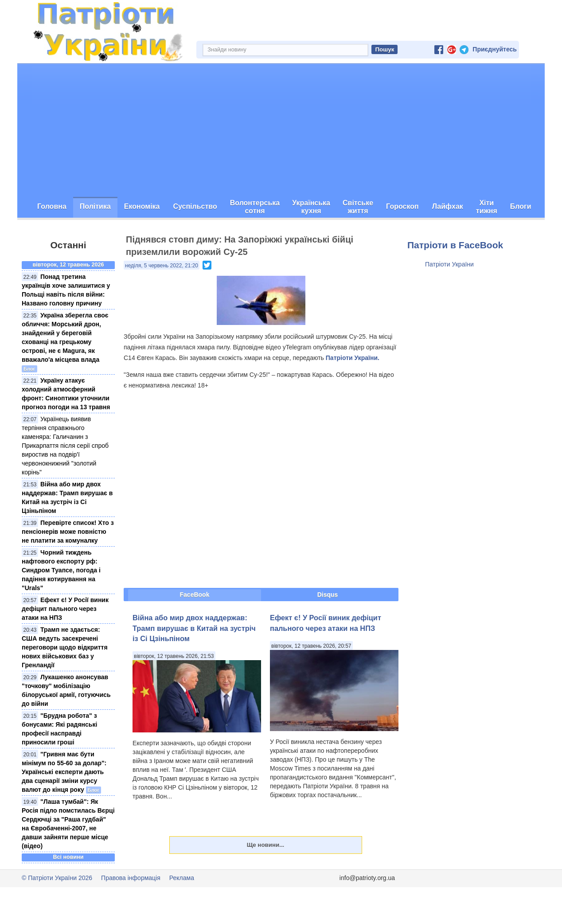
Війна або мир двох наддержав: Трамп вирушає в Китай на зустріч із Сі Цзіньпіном (194, 628)
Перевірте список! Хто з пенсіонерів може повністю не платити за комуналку (68, 531)
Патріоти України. (352, 357)
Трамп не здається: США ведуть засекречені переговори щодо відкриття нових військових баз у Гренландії (65, 647)
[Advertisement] (281, 130)
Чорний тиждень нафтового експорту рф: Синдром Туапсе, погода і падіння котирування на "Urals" (61, 570)
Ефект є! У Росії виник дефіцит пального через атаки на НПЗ (65, 608)
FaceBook (195, 594)
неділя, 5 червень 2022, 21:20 (161, 265)
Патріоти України (449, 264)
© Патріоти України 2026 (57, 877)
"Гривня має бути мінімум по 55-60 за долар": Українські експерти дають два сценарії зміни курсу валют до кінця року (64, 772)
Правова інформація (130, 877)
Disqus (327, 594)
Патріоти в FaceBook (455, 245)
